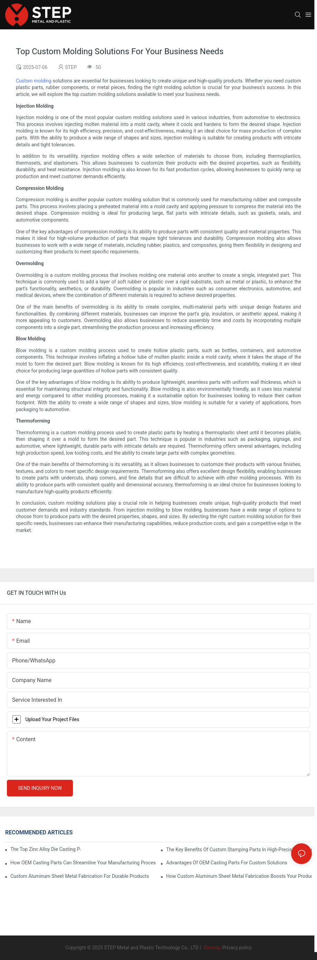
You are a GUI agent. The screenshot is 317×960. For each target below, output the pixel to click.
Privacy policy (237, 947)
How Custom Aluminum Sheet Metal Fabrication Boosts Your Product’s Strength (239, 876)
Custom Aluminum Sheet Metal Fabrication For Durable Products (79, 876)
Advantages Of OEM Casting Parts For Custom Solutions (226, 862)
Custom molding (33, 81)
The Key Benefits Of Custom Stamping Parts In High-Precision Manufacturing (239, 849)
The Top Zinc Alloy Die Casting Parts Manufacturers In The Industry (45, 849)
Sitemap (211, 947)
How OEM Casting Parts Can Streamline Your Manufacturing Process (83, 862)
